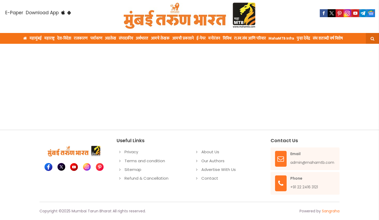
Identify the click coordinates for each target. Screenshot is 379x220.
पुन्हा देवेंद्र (303, 38)
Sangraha (331, 211)
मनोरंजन (214, 38)
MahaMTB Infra (281, 38)
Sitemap (132, 169)
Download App (42, 12)
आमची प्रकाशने (183, 38)
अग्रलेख (110, 38)
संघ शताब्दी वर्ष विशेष (328, 38)
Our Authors (213, 161)
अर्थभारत (142, 38)
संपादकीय (126, 38)
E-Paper (14, 12)
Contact (209, 178)
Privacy (131, 152)
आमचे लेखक (160, 38)
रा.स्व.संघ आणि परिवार (250, 38)
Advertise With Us (218, 169)
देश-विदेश (64, 38)
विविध (227, 38)
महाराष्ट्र (49, 38)
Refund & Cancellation (146, 178)
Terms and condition (144, 161)
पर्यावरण (96, 38)
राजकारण (81, 38)
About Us (210, 152)
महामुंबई (35, 38)
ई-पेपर (201, 38)
